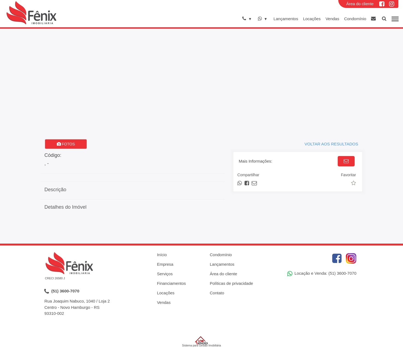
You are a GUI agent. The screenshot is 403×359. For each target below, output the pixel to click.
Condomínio (355, 18)
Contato (217, 293)
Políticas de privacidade (231, 283)
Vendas (332, 18)
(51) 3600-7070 (62, 291)
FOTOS (66, 144)
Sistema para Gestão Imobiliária (201, 341)
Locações (311, 18)
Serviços (165, 273)
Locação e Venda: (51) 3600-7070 (321, 274)
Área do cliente (359, 3)
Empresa (165, 264)
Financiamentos (171, 283)
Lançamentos (285, 18)
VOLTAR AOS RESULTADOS (331, 144)
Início (162, 254)
